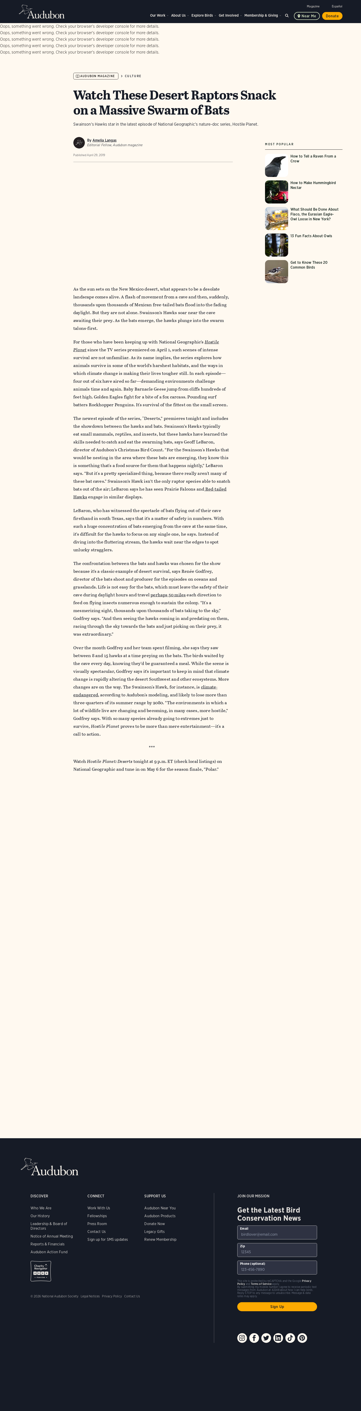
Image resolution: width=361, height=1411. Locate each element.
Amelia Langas (105, 140)
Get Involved (229, 15)
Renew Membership (160, 1239)
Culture (133, 76)
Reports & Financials (48, 1244)
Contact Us (96, 1231)
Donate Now (154, 1224)
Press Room (97, 1224)
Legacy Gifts (154, 1231)
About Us (178, 15)
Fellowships (97, 1216)
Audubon (42, 11)
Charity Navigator (41, 1271)
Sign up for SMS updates (107, 1239)
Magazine (313, 6)
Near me (309, 16)
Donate (332, 16)
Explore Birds (202, 15)
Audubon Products (160, 1216)
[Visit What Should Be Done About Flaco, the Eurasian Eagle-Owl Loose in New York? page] (303, 218)
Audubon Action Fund (49, 1252)
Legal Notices (90, 1296)
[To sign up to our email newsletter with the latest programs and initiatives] (277, 1232)
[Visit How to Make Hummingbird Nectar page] (303, 191)
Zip (242, 1246)
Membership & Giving (261, 15)
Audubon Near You (160, 1208)
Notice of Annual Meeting (52, 1236)
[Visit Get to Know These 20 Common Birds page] (303, 271)
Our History (40, 1216)
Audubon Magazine (97, 76)
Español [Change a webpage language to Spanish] (337, 6)
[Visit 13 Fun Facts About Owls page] (303, 245)
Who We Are (41, 1208)
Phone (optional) (252, 1263)
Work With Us (98, 1208)
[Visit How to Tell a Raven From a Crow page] (303, 165)
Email (244, 1228)
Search (288, 15)
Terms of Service (261, 1284)
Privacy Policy (112, 1296)
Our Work (157, 15)
